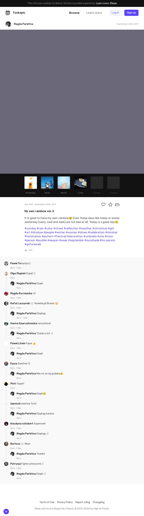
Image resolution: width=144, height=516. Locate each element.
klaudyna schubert (22, 423)
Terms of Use (46, 502)
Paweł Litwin (18, 343)
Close (113, 3)
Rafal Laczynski (20, 303)
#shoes (82, 232)
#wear (63, 240)
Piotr (13, 383)
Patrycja (15, 463)
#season (52, 240)
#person (29, 240)
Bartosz (15, 443)
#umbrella (90, 236)
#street (58, 228)
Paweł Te (15, 263)
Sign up (131, 12)
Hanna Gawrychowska (24, 323)
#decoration (75, 236)
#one (100, 236)
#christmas (99, 228)
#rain (40, 228)
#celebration (96, 232)
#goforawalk (32, 244)
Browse (74, 12)
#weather (85, 228)
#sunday (30, 228)
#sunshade (92, 240)
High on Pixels (101, 508)
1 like (18, 268)
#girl (111, 228)
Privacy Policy (65, 502)
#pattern (47, 236)
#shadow (37, 232)
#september (76, 240)
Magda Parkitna (26, 283)
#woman (71, 232)
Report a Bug (83, 502)
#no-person (107, 240)
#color (48, 228)
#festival (60, 236)
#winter (60, 232)
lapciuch (15, 403)
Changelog (99, 502)
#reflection (71, 228)
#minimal (111, 232)
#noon (109, 236)
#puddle (41, 240)
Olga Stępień (18, 273)
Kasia (14, 363)
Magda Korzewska (21, 293)
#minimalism (32, 236)
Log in (115, 12)
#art (27, 232)
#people (49, 232)
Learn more (102, 3)
